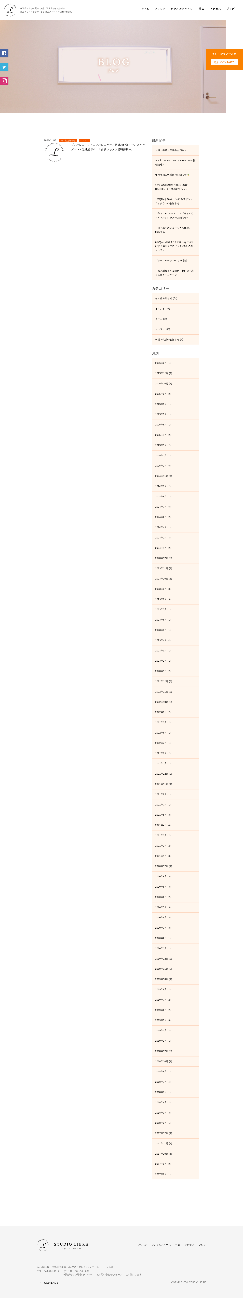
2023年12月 (161, 558)
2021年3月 (161, 835)
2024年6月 (161, 517)
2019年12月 (161, 958)
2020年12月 (161, 866)
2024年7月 (161, 506)
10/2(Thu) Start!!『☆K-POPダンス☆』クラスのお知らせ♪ (174, 201)
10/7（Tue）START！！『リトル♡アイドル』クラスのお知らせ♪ (174, 215)
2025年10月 (161, 383)
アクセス (189, 1244)
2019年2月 (161, 1040)
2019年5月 (161, 1020)
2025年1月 (161, 465)
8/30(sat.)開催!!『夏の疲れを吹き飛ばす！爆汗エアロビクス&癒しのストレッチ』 (175, 246)
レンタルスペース (161, 1244)
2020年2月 (161, 938)
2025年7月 (161, 414)
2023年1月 (161, 671)
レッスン (84, 140)
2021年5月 (161, 814)
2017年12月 (161, 1133)
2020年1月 (161, 948)
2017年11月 (161, 1143)
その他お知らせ (68, 140)
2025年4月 (161, 435)
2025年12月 (161, 373)
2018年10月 (161, 1061)
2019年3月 (161, 1030)
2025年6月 (161, 424)
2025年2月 (161, 455)
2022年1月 (161, 763)
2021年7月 (161, 804)
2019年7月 (161, 999)
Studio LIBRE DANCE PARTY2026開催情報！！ (175, 162)
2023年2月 (161, 660)
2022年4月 (161, 743)
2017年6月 (161, 1174)
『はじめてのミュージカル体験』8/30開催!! (173, 229)
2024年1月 (161, 548)
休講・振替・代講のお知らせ (171, 150)
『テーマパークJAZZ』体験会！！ (173, 260)
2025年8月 (161, 404)
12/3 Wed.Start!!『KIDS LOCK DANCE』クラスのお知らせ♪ (171, 187)
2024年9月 (161, 486)
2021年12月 (161, 773)
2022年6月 (161, 732)
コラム (159, 319)
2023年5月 (161, 630)
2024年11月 (161, 476)
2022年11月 (161, 691)
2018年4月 (161, 1102)
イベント (160, 308)
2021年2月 (161, 845)
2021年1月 (161, 856)
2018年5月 (161, 1092)
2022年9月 (161, 712)
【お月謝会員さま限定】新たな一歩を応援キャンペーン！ (174, 272)
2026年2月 (161, 363)
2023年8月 (161, 599)
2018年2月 (161, 1122)
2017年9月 (161, 1164)
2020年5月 (161, 907)
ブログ (202, 1244)
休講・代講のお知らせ (167, 339)
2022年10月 (161, 702)
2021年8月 (161, 794)
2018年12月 (161, 1051)
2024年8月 (161, 496)
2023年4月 (161, 640)
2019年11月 (161, 968)
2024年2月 (161, 537)
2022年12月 (161, 681)
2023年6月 (161, 619)
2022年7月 (161, 722)
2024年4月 (161, 527)
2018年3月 (161, 1112)
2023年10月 (161, 578)
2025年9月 (161, 394)
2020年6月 (161, 897)
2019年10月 (161, 979)
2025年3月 (161, 445)
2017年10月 (161, 1153)
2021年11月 (161, 784)
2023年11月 (161, 568)
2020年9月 (161, 876)
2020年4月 (161, 917)
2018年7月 (161, 1081)
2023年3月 (161, 650)
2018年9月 (161, 1071)
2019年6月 (161, 1010)
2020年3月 (161, 927)
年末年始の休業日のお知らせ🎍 (172, 174)
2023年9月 (161, 589)
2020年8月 (161, 886)
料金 (177, 1244)
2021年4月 (161, 825)
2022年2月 (161, 753)
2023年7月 (161, 609)
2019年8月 (161, 989)
